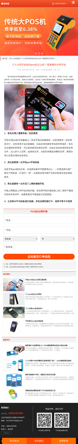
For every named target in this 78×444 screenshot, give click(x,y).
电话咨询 (14, 441)
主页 (10, 58)
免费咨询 (63, 441)
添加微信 (39, 441)
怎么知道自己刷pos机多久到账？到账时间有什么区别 (26, 267)
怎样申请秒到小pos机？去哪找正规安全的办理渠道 (25, 264)
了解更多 (6, 433)
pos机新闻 (17, 58)
